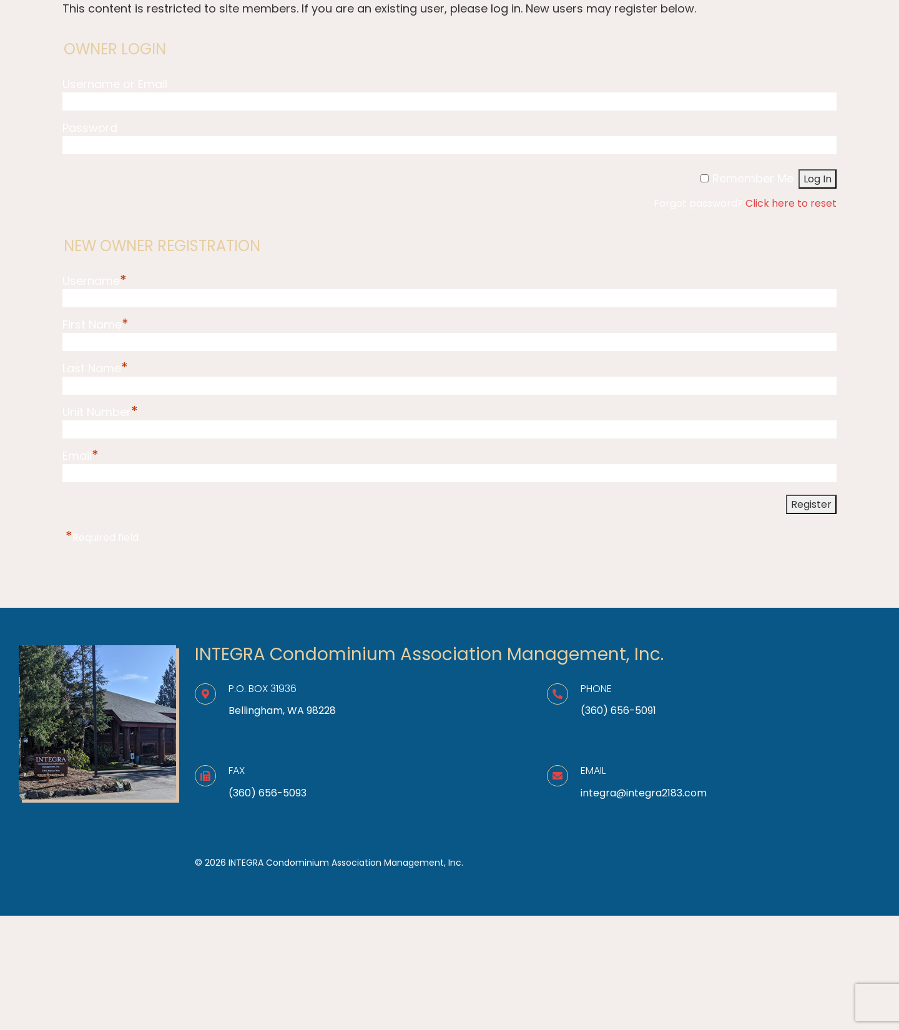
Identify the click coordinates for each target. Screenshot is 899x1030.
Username (94, 281)
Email (80, 455)
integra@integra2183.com (644, 793)
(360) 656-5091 (618, 710)
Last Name (95, 368)
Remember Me (752, 178)
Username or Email (114, 84)
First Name (95, 324)
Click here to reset (791, 203)
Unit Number (100, 412)
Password (89, 128)
